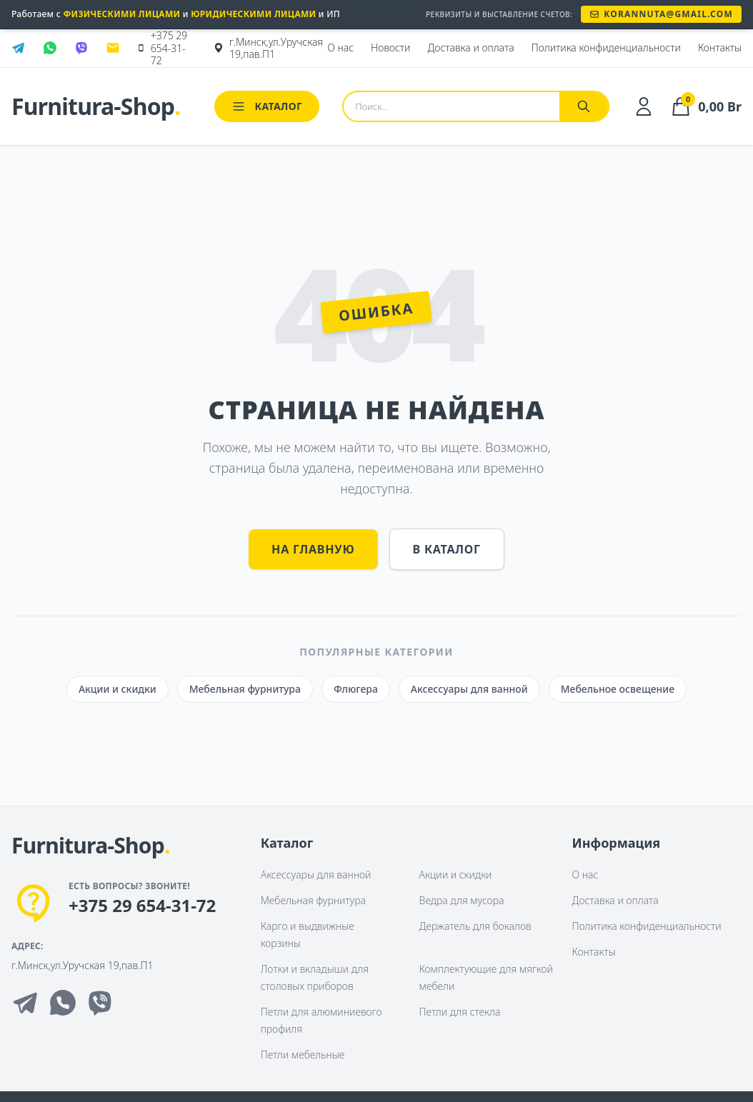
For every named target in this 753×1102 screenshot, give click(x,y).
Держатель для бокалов (475, 926)
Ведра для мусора (461, 900)
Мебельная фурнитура (245, 689)
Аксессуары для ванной (469, 689)
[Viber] (100, 1002)
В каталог (447, 549)
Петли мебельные (303, 1054)
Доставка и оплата (615, 900)
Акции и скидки (117, 689)
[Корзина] (705, 106)
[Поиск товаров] (451, 106)
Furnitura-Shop (95, 106)
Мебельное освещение (617, 689)
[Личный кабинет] (643, 106)
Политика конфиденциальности (647, 926)
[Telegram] (25, 1002)
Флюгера (356, 689)
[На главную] (90, 846)
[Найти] (583, 106)
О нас (585, 874)
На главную (312, 549)
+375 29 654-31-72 (142, 905)
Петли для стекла (460, 1011)
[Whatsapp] (63, 1002)
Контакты (594, 951)
